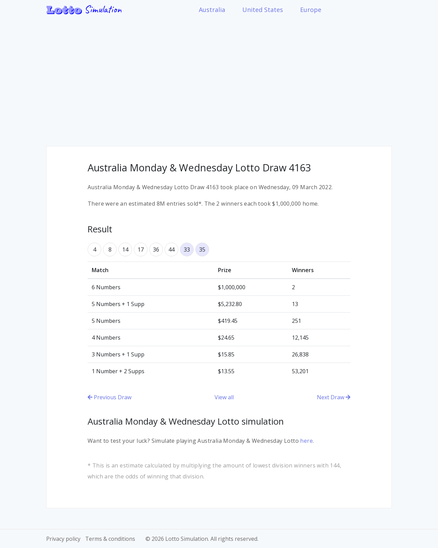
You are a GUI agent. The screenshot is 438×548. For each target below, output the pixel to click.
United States (262, 9)
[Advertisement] (219, 77)
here (306, 441)
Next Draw (333, 397)
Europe (310, 9)
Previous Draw (109, 397)
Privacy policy (63, 539)
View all (224, 397)
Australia (212, 9)
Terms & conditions (110, 539)
